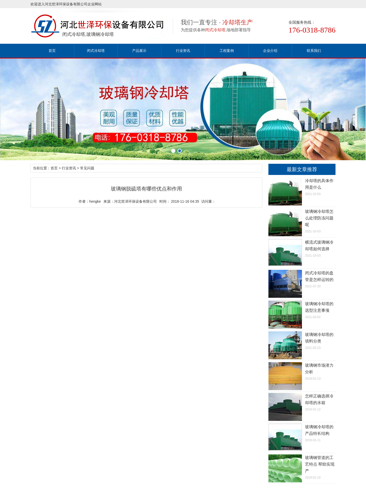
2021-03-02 (302, 310)
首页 (52, 51)
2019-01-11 (302, 433)
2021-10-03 (302, 186)
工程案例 (227, 51)
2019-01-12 (302, 402)
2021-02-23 (302, 340)
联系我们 (314, 51)
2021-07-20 (302, 279)
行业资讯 (183, 51)
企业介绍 (270, 51)
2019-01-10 (302, 466)
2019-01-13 (302, 371)
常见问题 (87, 168)
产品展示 (139, 51)
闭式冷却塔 (96, 51)
